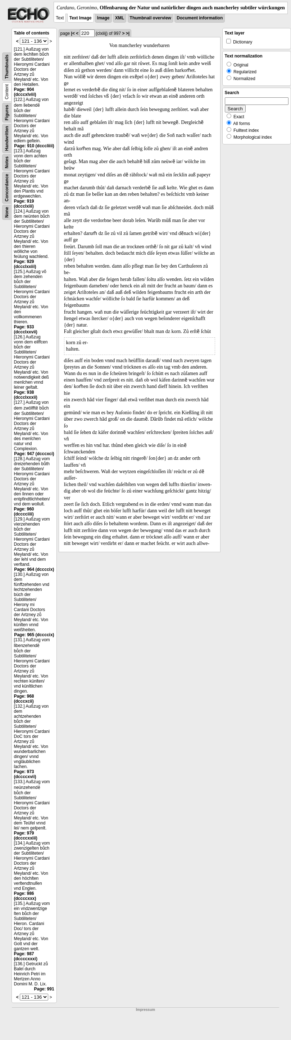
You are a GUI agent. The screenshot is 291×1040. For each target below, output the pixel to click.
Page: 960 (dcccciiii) (24, 512)
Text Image (80, 17)
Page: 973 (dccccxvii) (25, 774)
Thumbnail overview (150, 17)
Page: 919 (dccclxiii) (24, 204)
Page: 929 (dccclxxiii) (25, 264)
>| (127, 33)
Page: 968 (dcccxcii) (24, 699)
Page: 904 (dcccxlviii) (25, 92)
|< (73, 33)
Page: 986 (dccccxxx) (25, 896)
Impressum (145, 1010)
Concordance (6, 188)
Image (103, 17)
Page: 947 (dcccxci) (34, 453)
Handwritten (6, 138)
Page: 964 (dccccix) (34, 569)
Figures (6, 112)
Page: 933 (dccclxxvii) (25, 329)
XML (119, 17)
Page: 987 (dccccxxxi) (25, 956)
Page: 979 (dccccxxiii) (25, 836)
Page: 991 (44, 989)
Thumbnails (6, 67)
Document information (200, 17)
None (6, 212)
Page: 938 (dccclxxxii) (25, 395)
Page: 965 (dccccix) (34, 634)
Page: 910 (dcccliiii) (34, 145)
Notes (6, 162)
